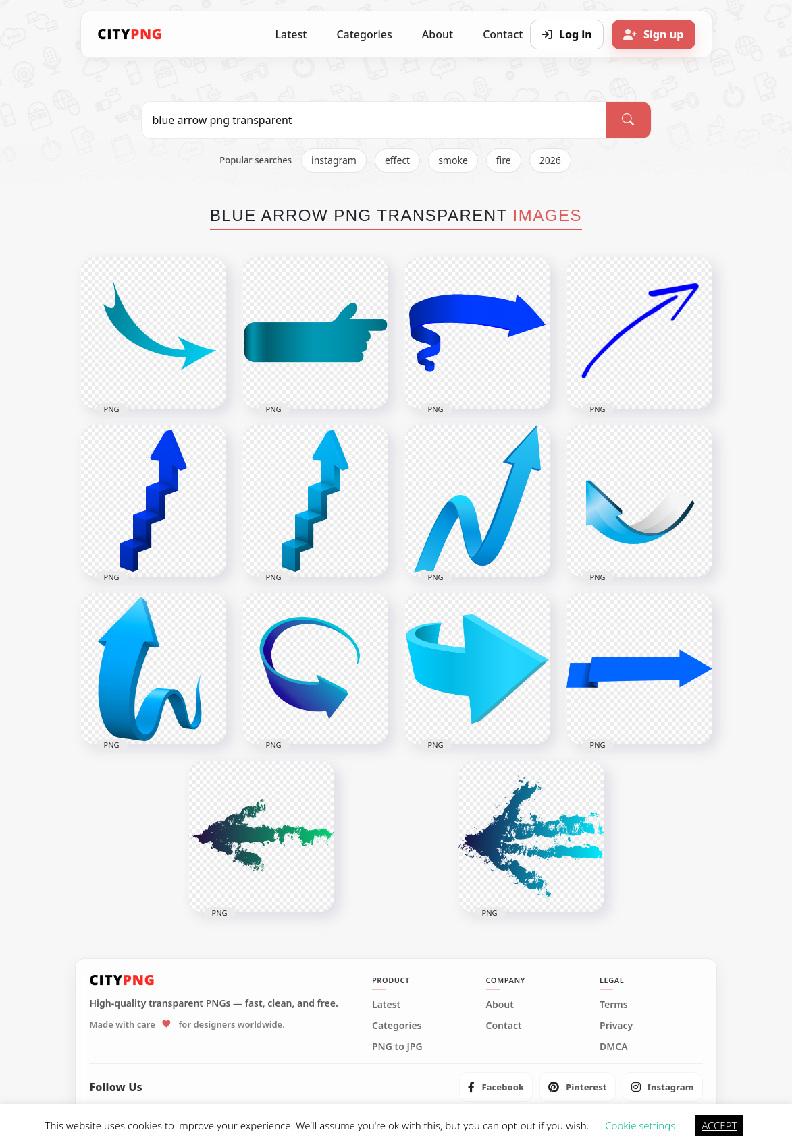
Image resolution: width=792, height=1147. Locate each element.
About (437, 34)
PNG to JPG (397, 1046)
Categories (364, 34)
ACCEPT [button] (719, 1125)
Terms (614, 1005)
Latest (291, 34)
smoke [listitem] (453, 160)
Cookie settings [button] (640, 1125)
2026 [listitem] (550, 160)
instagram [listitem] (334, 160)
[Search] (628, 120)
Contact (504, 1026)
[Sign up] (653, 34)
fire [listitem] (503, 160)
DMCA (614, 1046)
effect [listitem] (397, 160)
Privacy (616, 1026)
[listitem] (496, 1087)
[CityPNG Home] (130, 34)
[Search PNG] (374, 120)
